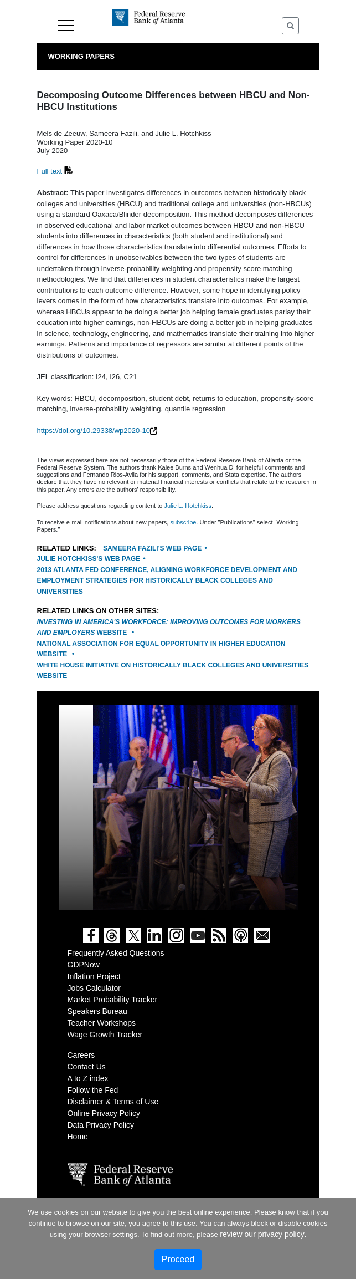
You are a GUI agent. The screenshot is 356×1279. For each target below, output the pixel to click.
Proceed (178, 1259)
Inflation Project (94, 976)
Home (78, 1136)
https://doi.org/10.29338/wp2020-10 (94, 430)
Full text (50, 171)
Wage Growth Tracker (105, 1034)
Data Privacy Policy (101, 1124)
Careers (81, 1055)
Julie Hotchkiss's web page (89, 559)
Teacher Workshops (102, 1022)
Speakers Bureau (97, 1011)
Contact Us (87, 1066)
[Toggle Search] (290, 25)
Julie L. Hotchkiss (187, 505)
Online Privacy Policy (104, 1113)
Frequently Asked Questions (116, 953)
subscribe (183, 522)
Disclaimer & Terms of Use (113, 1101)
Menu (66, 25)
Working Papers (81, 56)
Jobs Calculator (94, 988)
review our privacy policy (262, 1234)
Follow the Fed (93, 1090)
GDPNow (84, 964)
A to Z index (88, 1078)
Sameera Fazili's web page (152, 548)
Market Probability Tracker (113, 999)
